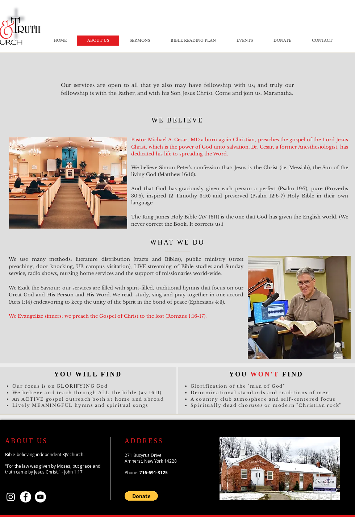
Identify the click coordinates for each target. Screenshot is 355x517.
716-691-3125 (153, 473)
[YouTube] (40, 497)
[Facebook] (25, 497)
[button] (141, 496)
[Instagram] (10, 497)
